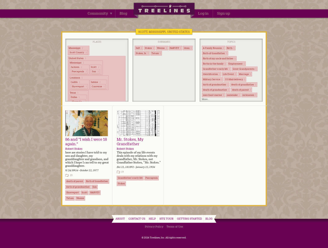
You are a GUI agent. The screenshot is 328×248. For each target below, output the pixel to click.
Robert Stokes (73, 148)
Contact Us (136, 218)
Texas (74, 92)
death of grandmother (216, 90)
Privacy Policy (154, 226)
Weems (162, 48)
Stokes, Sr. (142, 53)
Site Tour (166, 218)
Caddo (75, 82)
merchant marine (213, 95)
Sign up (223, 13)
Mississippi (76, 48)
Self (139, 48)
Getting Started (189, 218)
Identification (211, 74)
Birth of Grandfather (215, 53)
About (120, 218)
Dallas (75, 97)
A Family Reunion (213, 48)
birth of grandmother (215, 84)
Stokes (149, 48)
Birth (230, 48)
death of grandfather (243, 84)
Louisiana (76, 77)
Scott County (78, 52)
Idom (188, 48)
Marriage (245, 74)
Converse (98, 86)
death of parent (241, 90)
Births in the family (214, 63)
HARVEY (175, 48)
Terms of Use (175, 226)
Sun (95, 71)
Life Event (229, 74)
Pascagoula (79, 71)
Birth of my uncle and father (219, 58)
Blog (123, 13)
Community (100, 13)
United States (77, 58)
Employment (236, 63)
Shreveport (79, 86)
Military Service (212, 79)
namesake (233, 95)
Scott (95, 67)
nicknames (249, 95)
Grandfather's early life (216, 69)
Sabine (96, 82)
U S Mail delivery (235, 79)
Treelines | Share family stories (164, 9)
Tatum (156, 53)
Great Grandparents (244, 69)
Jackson (76, 67)
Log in (203, 13)
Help (152, 218)
